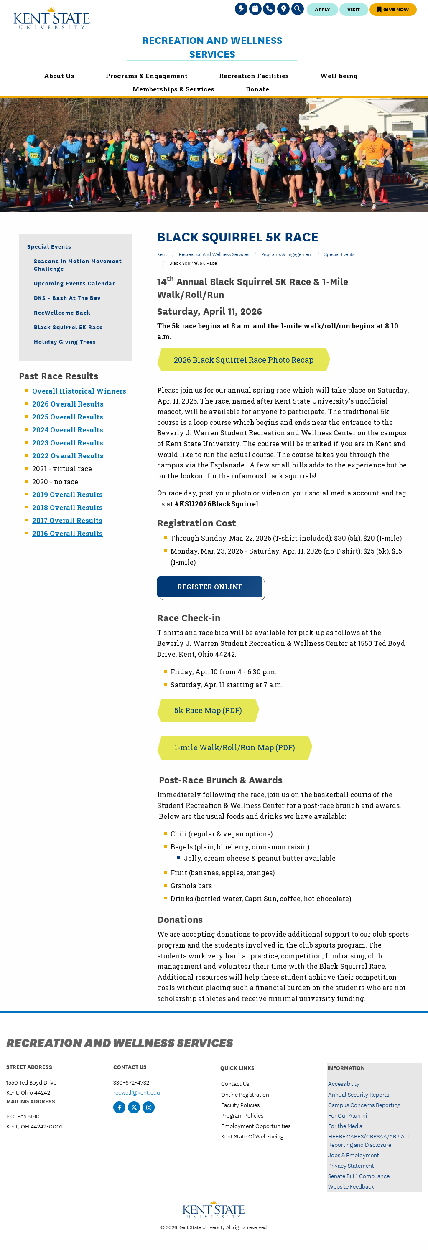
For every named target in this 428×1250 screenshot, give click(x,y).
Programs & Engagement (286, 254)
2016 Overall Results (67, 533)
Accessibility (343, 1083)
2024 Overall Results (67, 429)
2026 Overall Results (68, 403)
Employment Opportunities (255, 1125)
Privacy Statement (351, 1165)
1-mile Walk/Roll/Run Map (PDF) (234, 747)
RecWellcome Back (62, 312)
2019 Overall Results (67, 494)
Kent (162, 254)
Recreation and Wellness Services (212, 46)
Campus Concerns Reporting (364, 1104)
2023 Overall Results (67, 442)
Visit (353, 9)
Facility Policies (240, 1104)
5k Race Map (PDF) (208, 710)
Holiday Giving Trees (65, 341)
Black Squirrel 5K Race (68, 326)
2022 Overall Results (68, 455)
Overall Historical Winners (79, 390)
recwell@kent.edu (136, 1092)
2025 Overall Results (67, 416)
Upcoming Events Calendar (74, 283)
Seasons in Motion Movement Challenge (78, 264)
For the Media (345, 1125)
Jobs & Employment (353, 1154)
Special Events (339, 254)
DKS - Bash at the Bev (67, 297)
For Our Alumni (347, 1115)
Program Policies (242, 1115)
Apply (322, 9)
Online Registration (245, 1094)
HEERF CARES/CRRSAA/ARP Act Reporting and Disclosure (369, 1139)
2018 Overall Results (67, 507)
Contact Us (235, 1083)
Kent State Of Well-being (252, 1136)
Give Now (393, 9)
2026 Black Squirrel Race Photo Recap (243, 360)
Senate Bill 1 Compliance (359, 1175)
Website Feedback (351, 1186)
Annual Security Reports (358, 1094)
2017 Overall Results (67, 520)
